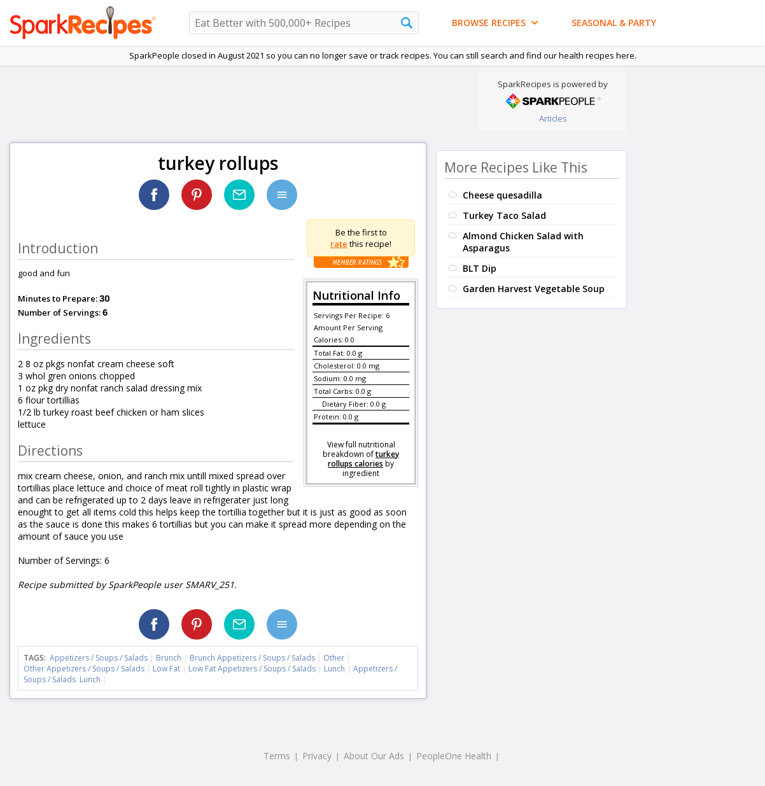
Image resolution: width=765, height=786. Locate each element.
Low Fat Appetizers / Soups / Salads (253, 668)
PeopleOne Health (453, 756)
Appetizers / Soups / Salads (100, 657)
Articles (553, 118)
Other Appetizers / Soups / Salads (85, 668)
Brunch (168, 657)
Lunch (334, 668)
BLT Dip (479, 268)
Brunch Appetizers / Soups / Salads (253, 657)
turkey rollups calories (363, 459)
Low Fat (166, 668)
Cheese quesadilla (502, 195)
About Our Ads (374, 756)
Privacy (317, 756)
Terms (276, 756)
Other (333, 657)
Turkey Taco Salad (504, 215)
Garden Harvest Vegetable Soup (534, 289)
